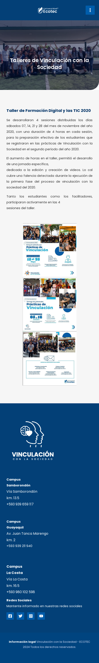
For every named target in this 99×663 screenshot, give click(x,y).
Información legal (22, 642)
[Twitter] (20, 616)
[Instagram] (31, 616)
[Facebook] (10, 616)
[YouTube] (41, 616)
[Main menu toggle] (90, 10)
